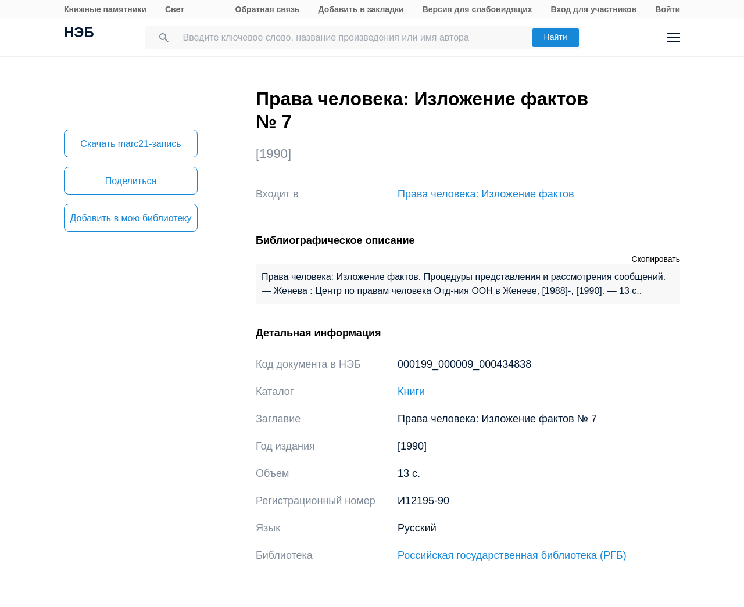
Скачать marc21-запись (130, 144)
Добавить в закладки (361, 9)
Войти (667, 9)
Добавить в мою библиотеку (130, 218)
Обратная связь (267, 9)
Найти (555, 37)
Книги (411, 391)
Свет (174, 9)
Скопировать (655, 259)
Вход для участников (594, 9)
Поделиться (130, 181)
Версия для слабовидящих (477, 9)
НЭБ (79, 33)
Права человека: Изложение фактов (486, 194)
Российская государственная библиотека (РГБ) (512, 555)
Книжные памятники (105, 9)
